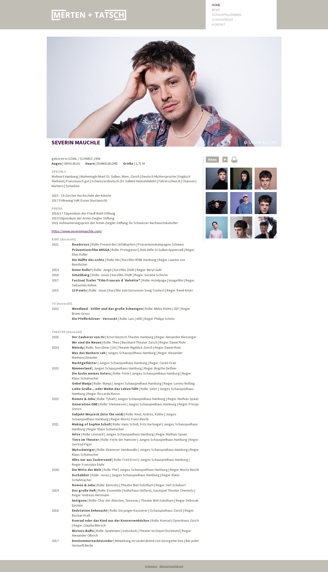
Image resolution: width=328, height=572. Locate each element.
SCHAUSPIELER (222, 19)
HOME (216, 5)
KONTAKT (218, 24)
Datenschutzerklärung (171, 566)
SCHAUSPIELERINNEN (226, 14)
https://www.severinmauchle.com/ (77, 231)
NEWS (216, 10)
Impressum (151, 566)
